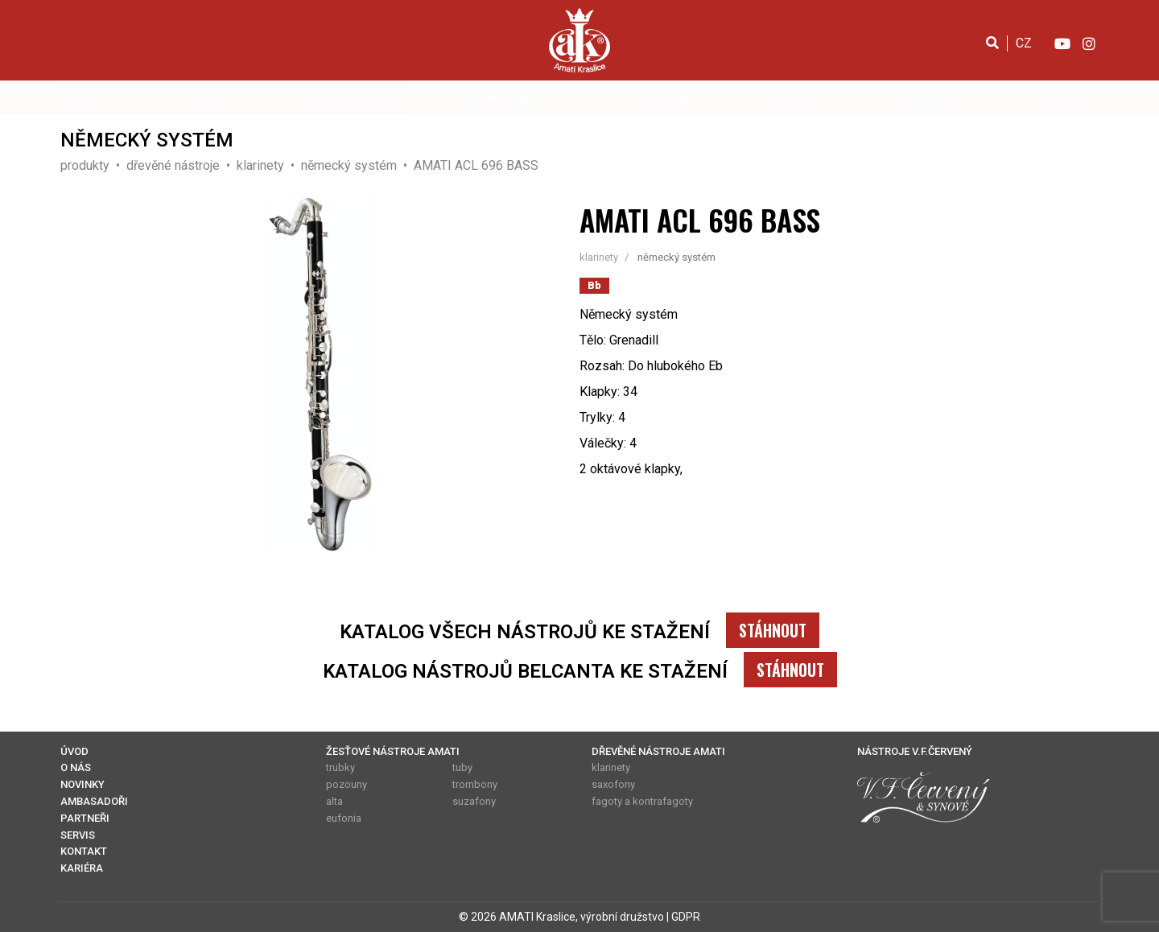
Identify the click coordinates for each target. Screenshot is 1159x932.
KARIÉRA (81, 868)
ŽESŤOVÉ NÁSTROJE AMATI (393, 751)
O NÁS (206, 97)
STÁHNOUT (772, 630)
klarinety (611, 767)
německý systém (676, 257)
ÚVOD (74, 751)
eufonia (343, 818)
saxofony (613, 784)
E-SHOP (82, 97)
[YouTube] (1061, 42)
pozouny (346, 784)
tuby (462, 767)
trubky (340, 767)
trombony (474, 784)
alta (334, 801)
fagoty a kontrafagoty (642, 801)
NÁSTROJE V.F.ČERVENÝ (914, 751)
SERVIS (793, 97)
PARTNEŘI (657, 97)
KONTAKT (1068, 97)
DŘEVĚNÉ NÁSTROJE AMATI (658, 751)
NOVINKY (928, 97)
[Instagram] (1089, 42)
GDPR (685, 916)
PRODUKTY (509, 97)
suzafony (474, 801)
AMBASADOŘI (351, 97)
